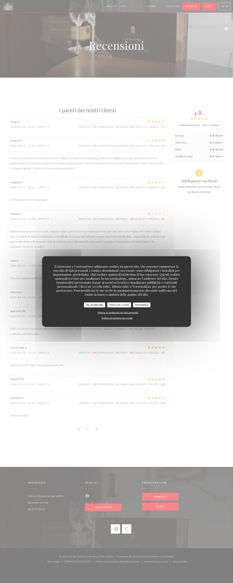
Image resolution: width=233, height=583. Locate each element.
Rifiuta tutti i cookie (119, 304)
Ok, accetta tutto (94, 304)
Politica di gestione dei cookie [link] (117, 318)
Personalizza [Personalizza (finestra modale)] (141, 304)
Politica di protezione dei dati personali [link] (118, 312)
